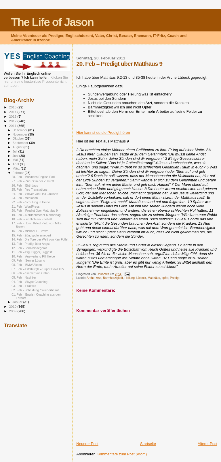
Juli (15, 151)
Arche (90, 277)
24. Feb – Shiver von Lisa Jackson (35, 194)
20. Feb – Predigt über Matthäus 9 (35, 210)
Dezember (20, 130)
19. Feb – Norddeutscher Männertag (36, 215)
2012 (13, 121)
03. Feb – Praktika (24, 286)
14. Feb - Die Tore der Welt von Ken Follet (40, 239)
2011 (13, 125)
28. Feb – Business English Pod (33, 177)
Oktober (19, 138)
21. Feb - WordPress (25, 206)
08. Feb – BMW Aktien (27, 264)
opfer (165, 277)
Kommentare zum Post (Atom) (121, 454)
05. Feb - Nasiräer (24, 277)
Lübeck (141, 277)
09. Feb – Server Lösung (28, 260)
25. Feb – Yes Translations (29, 189)
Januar (18, 302)
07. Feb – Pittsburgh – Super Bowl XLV (38, 269)
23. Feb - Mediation (25, 198)
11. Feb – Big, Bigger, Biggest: (32, 252)
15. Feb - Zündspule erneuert (31, 235)
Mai (16, 159)
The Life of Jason (52, 22)
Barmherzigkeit (113, 277)
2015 (13, 107)
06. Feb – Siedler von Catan (30, 273)
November (20, 134)
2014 (13, 112)
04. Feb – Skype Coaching (29, 281)
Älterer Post (207, 444)
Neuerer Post (87, 444)
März (17, 168)
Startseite (148, 444)
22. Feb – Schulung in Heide (31, 202)
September (21, 142)
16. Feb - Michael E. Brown (30, 231)
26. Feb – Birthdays (25, 185)
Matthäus (154, 277)
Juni (16, 155)
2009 (13, 311)
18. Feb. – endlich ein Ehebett (32, 219)
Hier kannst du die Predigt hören (103, 132)
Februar (19, 172)
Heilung (130, 277)
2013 (13, 116)
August (18, 147)
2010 (13, 306)
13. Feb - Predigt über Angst (30, 243)
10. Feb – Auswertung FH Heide (33, 256)
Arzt (98, 277)
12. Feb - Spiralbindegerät (29, 248)
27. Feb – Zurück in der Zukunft (33, 181)
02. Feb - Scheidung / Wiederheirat (35, 290)
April (16, 164)
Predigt (175, 277)
